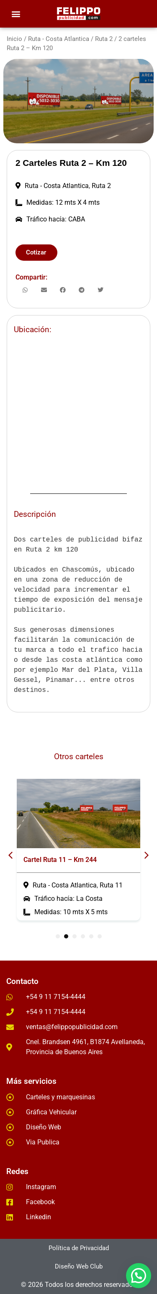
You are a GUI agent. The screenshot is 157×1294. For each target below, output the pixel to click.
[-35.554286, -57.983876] (78, 410)
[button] (16, 14)
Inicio (14, 39)
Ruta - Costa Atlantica (58, 39)
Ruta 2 (104, 39)
